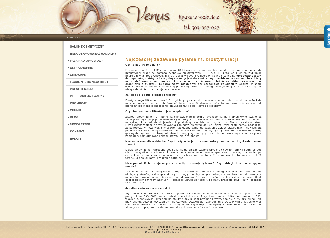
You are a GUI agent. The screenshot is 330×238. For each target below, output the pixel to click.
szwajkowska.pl (172, 229)
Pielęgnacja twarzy (87, 96)
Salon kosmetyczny (87, 46)
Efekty (76, 138)
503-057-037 (256, 227)
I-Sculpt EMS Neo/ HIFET (89, 82)
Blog (74, 117)
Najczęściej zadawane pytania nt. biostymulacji (181, 59)
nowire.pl (154, 229)
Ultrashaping (81, 67)
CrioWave (78, 75)
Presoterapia (81, 89)
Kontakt (74, 37)
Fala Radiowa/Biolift (87, 60)
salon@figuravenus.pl (190, 227)
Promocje (78, 103)
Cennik (75, 110)
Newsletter (80, 124)
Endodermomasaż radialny (93, 53)
